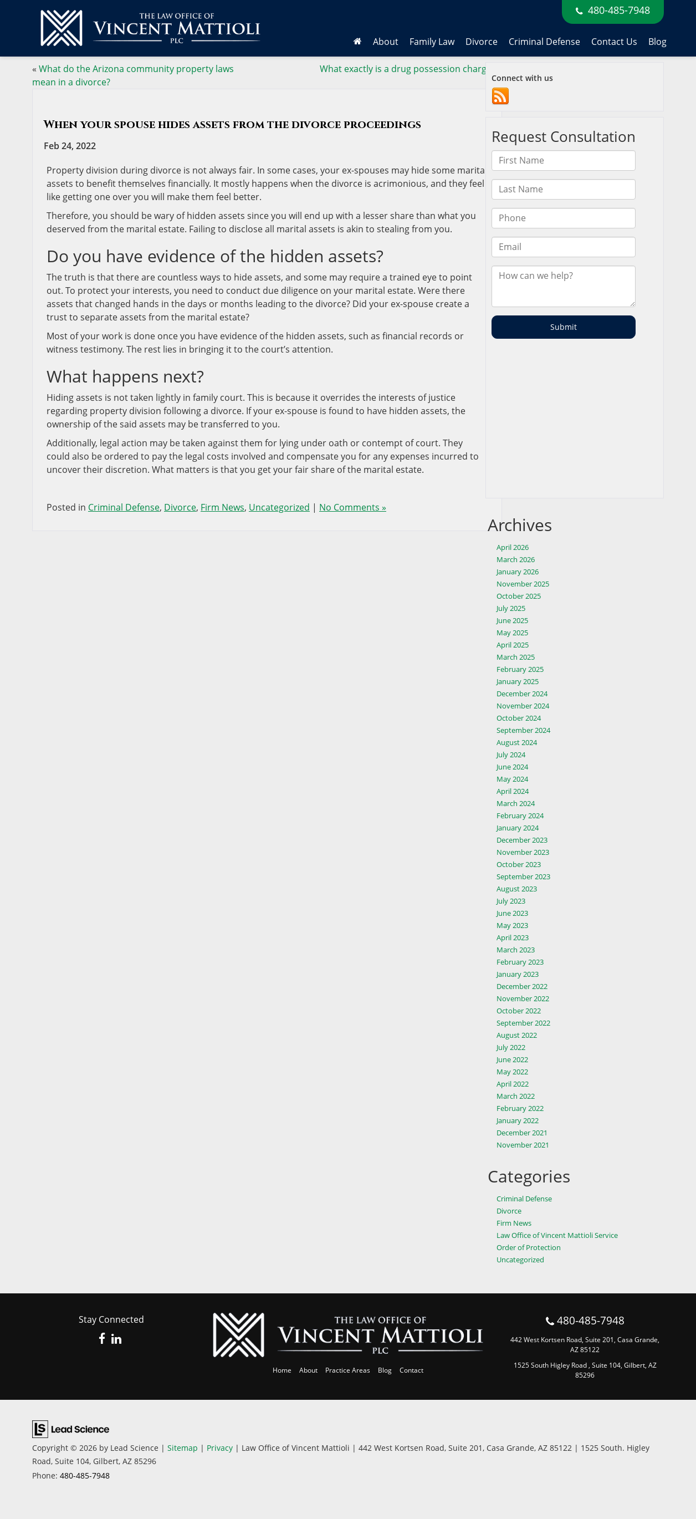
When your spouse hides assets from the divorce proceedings (232, 124)
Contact (411, 1370)
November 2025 (523, 584)
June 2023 (512, 913)
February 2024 (520, 815)
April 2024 (513, 791)
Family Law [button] (432, 41)
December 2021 (522, 1133)
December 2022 (522, 986)
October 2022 (519, 1011)
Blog (657, 41)
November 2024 (523, 706)
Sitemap (182, 1447)
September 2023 (523, 876)
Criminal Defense (544, 41)
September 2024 (523, 730)
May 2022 (512, 1072)
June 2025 (512, 620)
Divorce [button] (481, 41)
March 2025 (516, 657)
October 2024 (519, 718)
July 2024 (511, 754)
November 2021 (523, 1145)
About (308, 1370)
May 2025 (512, 633)
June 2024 (512, 767)
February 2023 (520, 962)
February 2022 (520, 1108)
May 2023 (512, 925)
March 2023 (516, 950)
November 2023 (523, 852)
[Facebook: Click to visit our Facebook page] (102, 1339)
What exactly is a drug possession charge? (407, 69)
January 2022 (518, 1120)
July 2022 (511, 1047)
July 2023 (511, 901)
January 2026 (518, 572)
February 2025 (520, 669)
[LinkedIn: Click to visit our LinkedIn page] (116, 1339)
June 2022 (512, 1059)
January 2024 (518, 828)
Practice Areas (347, 1370)
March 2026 (516, 559)
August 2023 (517, 889)
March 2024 (516, 803)
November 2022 (523, 998)
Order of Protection (529, 1247)
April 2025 (513, 645)
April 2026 (513, 547)
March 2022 (516, 1096)
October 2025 (519, 596)
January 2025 (518, 681)
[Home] (357, 41)
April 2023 (513, 937)
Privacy (220, 1447)
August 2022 (517, 1035)
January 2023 (518, 974)
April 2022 (513, 1084)
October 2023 (519, 864)
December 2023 (522, 840)
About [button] (385, 41)
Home (282, 1370)
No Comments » (352, 507)
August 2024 (517, 742)
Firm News (222, 507)
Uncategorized (279, 507)
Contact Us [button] (614, 41)
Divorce (180, 507)
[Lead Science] (70, 1428)
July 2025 (511, 608)
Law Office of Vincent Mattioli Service (557, 1235)
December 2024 (522, 694)
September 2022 (523, 1023)
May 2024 (512, 779)
